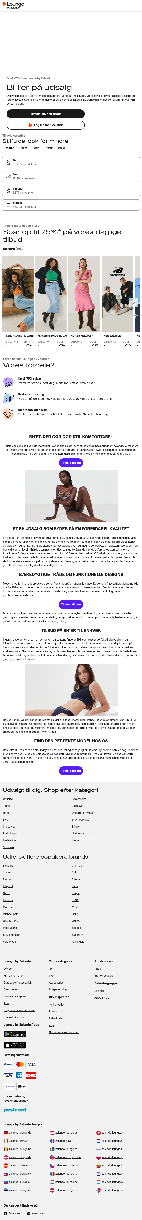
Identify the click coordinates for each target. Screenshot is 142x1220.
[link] (71, 162)
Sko (51, 975)
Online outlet (56, 1004)
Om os (8, 968)
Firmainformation (14, 975)
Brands (53, 1011)
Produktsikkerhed (14, 1017)
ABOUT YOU (101, 997)
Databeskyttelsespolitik (18, 982)
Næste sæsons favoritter (64, 1032)
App (51, 1025)
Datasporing (11, 989)
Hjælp (97, 968)
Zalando (99, 990)
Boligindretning (58, 989)
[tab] (9, 148)
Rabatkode (55, 1018)
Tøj (50, 968)
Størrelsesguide (103, 975)
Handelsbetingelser (15, 996)
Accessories (56, 982)
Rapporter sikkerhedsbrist (19, 1010)
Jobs (6, 1003)
